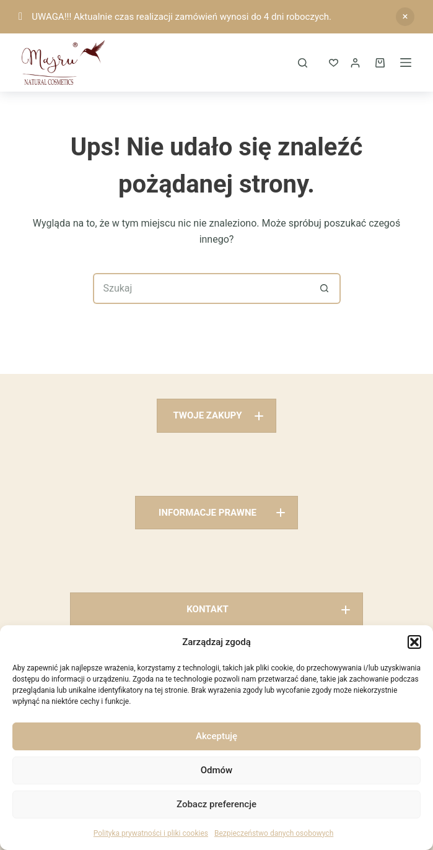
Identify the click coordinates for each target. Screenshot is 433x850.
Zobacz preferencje (216, 804)
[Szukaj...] (201, 288)
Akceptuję (216, 736)
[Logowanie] (355, 62)
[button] (414, 642)
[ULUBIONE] (333, 62)
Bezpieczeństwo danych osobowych (273, 833)
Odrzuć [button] (405, 16)
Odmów (217, 770)
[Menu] (405, 62)
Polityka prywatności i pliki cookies (151, 833)
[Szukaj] (302, 62)
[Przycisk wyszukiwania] (325, 288)
